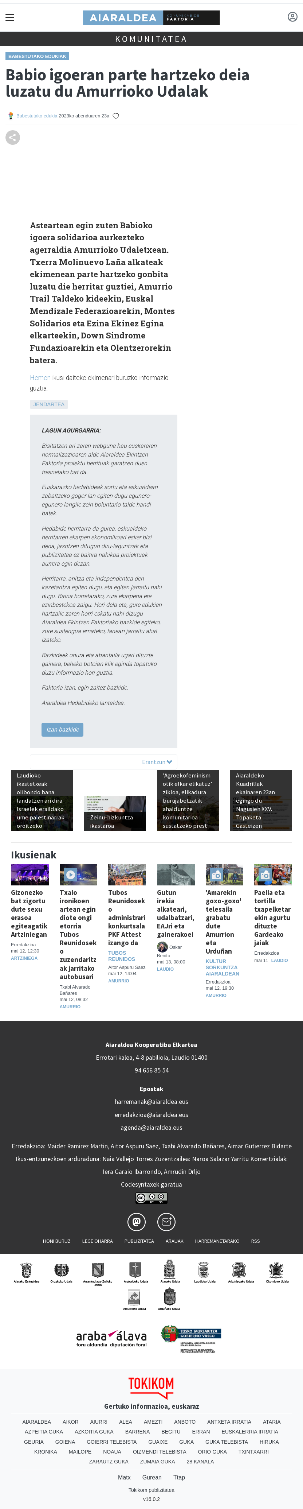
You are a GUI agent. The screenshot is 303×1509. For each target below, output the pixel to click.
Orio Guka (212, 1452)
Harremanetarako (217, 1241)
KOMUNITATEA (151, 38)
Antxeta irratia (229, 1422)
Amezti (153, 1422)
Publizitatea (139, 1241)
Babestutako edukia (36, 116)
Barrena (137, 1432)
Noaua (112, 1452)
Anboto (185, 1422)
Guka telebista (226, 1442)
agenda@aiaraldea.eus (151, 1128)
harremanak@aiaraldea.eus (151, 1102)
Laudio (165, 969)
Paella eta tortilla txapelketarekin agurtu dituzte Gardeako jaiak (272, 917)
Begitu (170, 1432)
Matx (124, 1477)
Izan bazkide (62, 729)
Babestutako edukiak (37, 56)
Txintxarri (254, 1452)
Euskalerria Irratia (250, 1432)
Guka (186, 1442)
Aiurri (98, 1422)
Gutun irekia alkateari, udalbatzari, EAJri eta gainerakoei (175, 913)
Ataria (272, 1422)
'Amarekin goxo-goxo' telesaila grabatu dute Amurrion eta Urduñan (223, 921)
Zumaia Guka (157, 1462)
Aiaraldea (37, 1422)
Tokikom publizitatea (151, 1490)
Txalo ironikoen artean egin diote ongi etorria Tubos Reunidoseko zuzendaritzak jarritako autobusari (78, 934)
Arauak (175, 1241)
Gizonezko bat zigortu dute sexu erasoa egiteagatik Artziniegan (29, 913)
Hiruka (269, 1442)
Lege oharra (97, 1241)
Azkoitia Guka (94, 1432)
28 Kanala (200, 1462)
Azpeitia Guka (44, 1432)
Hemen (40, 377)
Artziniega (24, 958)
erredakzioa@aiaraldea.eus (151, 1115)
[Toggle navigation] (10, 17)
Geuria (34, 1442)
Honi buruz (57, 1241)
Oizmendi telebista (159, 1452)
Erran (201, 1432)
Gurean (152, 1477)
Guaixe (158, 1442)
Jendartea (49, 404)
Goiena (65, 1442)
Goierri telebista (112, 1442)
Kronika (45, 1452)
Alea (125, 1422)
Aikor (71, 1422)
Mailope (80, 1452)
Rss (255, 1241)
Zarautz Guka (109, 1462)
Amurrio (70, 1006)
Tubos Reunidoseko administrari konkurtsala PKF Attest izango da (126, 917)
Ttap (179, 1477)
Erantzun (157, 761)
